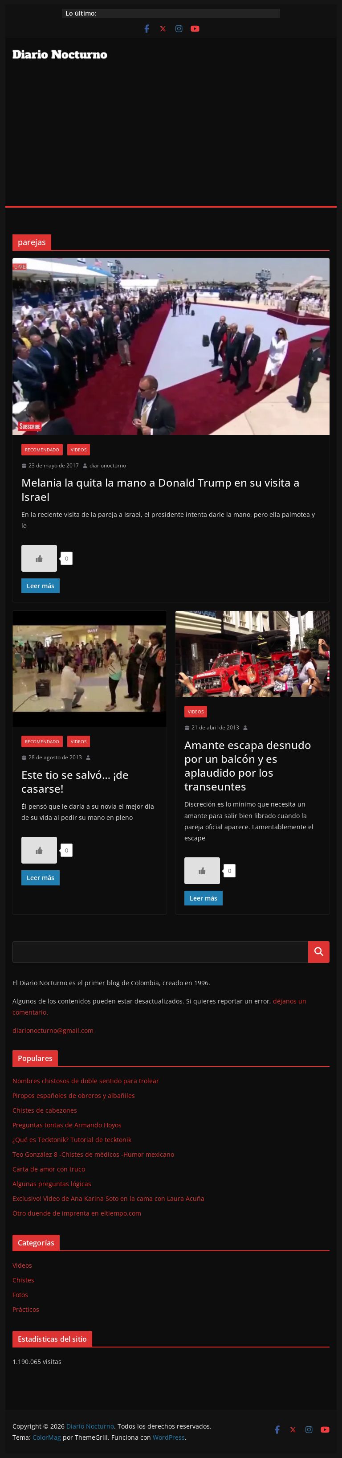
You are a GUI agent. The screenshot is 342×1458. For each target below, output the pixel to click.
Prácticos (25, 1309)
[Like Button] (39, 558)
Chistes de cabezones (44, 1110)
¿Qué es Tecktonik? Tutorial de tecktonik (71, 1139)
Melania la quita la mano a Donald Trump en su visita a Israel (160, 489)
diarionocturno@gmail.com (53, 1030)
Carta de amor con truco (48, 1169)
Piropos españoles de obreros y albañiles (73, 1095)
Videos (78, 449)
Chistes (23, 1280)
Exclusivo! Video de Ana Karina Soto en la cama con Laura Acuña (108, 1198)
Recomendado (42, 449)
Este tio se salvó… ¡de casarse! (75, 781)
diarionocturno (108, 465)
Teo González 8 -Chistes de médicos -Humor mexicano (93, 1154)
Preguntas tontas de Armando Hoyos (67, 1125)
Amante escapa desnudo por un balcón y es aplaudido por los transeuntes (247, 765)
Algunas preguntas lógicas (51, 1184)
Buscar (319, 952)
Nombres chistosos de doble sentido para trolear (85, 1081)
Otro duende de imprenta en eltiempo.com (76, 1213)
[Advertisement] (171, 139)
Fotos (20, 1294)
